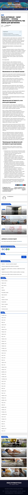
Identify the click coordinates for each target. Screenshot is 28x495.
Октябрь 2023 (4, 348)
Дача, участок (4, 285)
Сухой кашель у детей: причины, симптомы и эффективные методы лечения (12, 464)
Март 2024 (3, 336)
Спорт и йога (4, 306)
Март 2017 (3, 426)
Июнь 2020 (3, 402)
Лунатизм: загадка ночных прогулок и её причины (10, 266)
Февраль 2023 (4, 367)
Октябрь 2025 (4, 315)
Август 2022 (4, 381)
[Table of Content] (20, 31)
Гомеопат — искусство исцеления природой (11, 444)
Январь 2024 (4, 341)
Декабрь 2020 (4, 400)
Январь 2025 (4, 331)
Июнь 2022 (3, 386)
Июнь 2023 (3, 357)
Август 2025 (4, 317)
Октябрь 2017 (4, 419)
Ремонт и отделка (5, 304)
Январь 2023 (4, 369)
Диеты (3, 287)
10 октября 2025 (6, 465)
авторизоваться (19, 241)
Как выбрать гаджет (5, 292)
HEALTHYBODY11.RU (14, 4)
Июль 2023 (3, 355)
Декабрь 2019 (4, 407)
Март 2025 (3, 327)
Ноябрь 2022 (4, 374)
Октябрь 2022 (4, 376)
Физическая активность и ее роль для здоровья (11, 34)
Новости (4, 209)
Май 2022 (3, 388)
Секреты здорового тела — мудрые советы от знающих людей (20, 188)
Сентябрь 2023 (4, 350)
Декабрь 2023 (4, 343)
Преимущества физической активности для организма (12, 35)
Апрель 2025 (4, 324)
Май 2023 (3, 360)
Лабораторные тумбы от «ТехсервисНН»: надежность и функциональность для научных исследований (13, 211)
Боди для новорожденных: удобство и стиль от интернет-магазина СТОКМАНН (13, 231)
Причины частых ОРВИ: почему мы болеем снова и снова (12, 274)
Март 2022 (3, 393)
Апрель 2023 (4, 362)
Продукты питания (5, 299)
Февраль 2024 (4, 338)
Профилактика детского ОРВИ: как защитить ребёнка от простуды (11, 473)
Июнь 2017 (3, 421)
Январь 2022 (4, 397)
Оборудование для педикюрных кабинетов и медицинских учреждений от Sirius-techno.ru (13, 221)
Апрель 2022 (4, 390)
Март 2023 (3, 364)
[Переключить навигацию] (13, 9)
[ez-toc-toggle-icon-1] (20, 32)
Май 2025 (3, 322)
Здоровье (3, 290)
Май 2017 (3, 423)
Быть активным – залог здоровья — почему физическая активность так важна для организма (13, 20)
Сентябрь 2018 (4, 414)
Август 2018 (4, 416)
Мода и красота (4, 294)
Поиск (2, 253)
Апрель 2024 (4, 334)
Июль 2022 (3, 383)
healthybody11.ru (8, 25)
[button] (24, 9)
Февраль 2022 (4, 395)
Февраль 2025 (4, 329)
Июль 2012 (3, 430)
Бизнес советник (4, 280)
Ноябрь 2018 (4, 409)
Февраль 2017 (4, 428)
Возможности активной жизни (8, 33)
